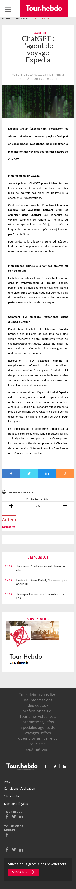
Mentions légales (16, 803)
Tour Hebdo (23, 18)
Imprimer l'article (21, 492)
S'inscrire (20, 872)
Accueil (6, 18)
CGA (7, 782)
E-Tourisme (42, 18)
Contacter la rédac (38, 499)
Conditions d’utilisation (19, 788)
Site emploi (11, 796)
